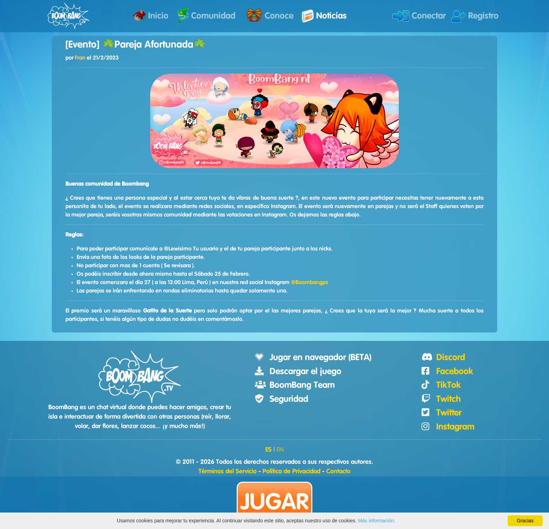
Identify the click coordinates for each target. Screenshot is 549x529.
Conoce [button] (269, 15)
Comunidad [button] (206, 16)
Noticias (324, 16)
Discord (450, 357)
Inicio (150, 15)
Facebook (454, 371)
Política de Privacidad (291, 471)
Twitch (448, 399)
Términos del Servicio (228, 471)
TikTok (448, 385)
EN (280, 450)
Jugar (274, 502)
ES (268, 450)
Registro (475, 16)
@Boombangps (309, 282)
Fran (80, 58)
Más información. (377, 520)
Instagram (455, 426)
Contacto (338, 471)
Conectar (419, 16)
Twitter (448, 412)
